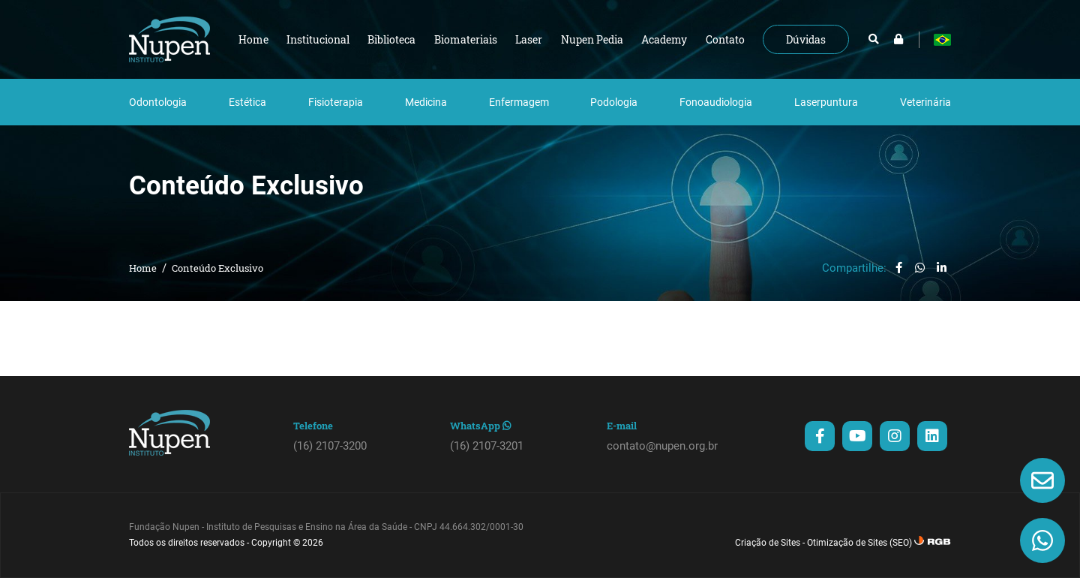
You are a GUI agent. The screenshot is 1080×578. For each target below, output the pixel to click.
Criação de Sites (767, 542)
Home (143, 268)
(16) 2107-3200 (330, 446)
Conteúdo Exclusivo (217, 268)
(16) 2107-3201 (487, 446)
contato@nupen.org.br (662, 446)
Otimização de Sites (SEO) (859, 542)
